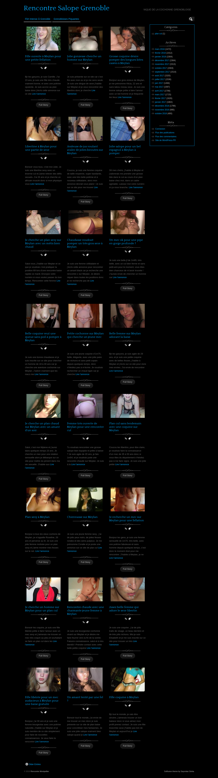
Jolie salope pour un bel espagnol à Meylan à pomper (125, 150)
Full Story (43, 105)
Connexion (160, 129)
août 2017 (159, 75)
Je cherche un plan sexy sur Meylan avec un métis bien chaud (43, 243)
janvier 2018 (160, 56)
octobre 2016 (161, 113)
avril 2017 (159, 91)
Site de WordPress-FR (165, 140)
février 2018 (160, 53)
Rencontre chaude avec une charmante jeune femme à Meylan (85, 611)
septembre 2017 (162, 72)
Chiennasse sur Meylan (82, 517)
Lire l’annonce (39, 94)
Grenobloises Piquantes (66, 19)
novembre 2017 (162, 64)
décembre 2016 (162, 106)
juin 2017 (159, 83)
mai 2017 (159, 87)
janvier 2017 (160, 102)
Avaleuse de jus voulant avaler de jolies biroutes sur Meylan (85, 150)
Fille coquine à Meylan (124, 697)
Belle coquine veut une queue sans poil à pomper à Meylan (43, 337)
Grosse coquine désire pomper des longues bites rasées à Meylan (126, 60)
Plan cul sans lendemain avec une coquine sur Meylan (125, 427)
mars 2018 (160, 49)
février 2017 (160, 98)
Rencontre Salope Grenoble (66, 8)
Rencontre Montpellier (40, 771)
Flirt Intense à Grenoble (37, 19)
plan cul (158, 33)
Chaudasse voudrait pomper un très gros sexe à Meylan (85, 243)
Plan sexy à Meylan (37, 517)
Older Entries (33, 764)
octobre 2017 (161, 68)
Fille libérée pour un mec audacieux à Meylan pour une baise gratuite (42, 701)
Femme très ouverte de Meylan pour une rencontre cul (85, 427)
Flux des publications (164, 132)
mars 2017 (160, 94)
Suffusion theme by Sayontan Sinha (179, 771)
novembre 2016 (162, 110)
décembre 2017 (162, 60)
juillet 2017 (160, 79)
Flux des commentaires (166, 136)
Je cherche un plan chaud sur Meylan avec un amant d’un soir (42, 427)
